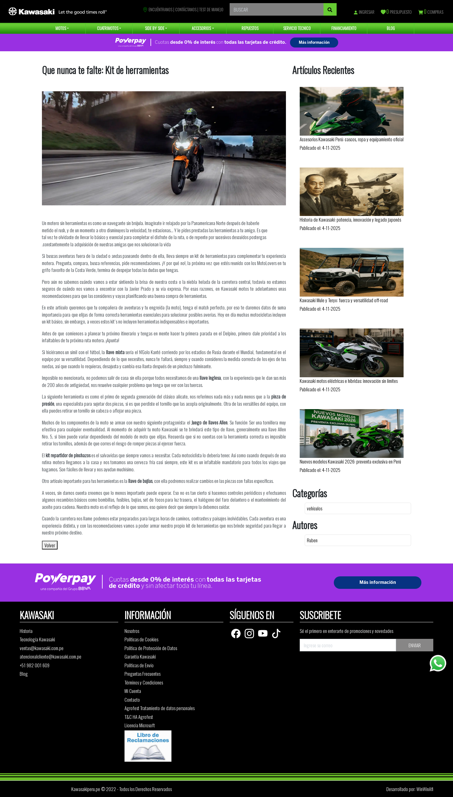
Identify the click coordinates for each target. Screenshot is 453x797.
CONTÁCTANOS (185, 9)
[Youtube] (263, 632)
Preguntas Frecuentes (142, 673)
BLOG (391, 28)
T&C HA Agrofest (139, 716)
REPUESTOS (250, 28)
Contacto (132, 699)
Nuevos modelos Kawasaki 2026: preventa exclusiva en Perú (350, 461)
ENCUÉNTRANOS (157, 9)
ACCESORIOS (201, 28)
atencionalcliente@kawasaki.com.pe (50, 656)
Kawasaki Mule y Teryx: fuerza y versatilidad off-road (344, 300)
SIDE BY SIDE (154, 28)
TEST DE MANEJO (211, 9)
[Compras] (421, 12)
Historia (26, 630)
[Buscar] (330, 9)
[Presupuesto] (383, 12)
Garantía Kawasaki (140, 656)
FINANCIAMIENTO (343, 28)
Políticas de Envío (139, 665)
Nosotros (132, 630)
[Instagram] (250, 632)
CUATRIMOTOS (107, 28)
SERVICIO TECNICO (297, 28)
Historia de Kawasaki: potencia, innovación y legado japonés (350, 219)
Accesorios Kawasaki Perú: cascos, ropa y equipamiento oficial (352, 139)
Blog (24, 673)
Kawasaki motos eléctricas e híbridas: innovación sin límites (349, 380)
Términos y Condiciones (144, 682)
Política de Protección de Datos (151, 647)
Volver (49, 545)
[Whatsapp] (438, 663)
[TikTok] (276, 632)
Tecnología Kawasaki (37, 639)
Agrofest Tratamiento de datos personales (160, 707)
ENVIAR (415, 645)
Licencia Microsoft (140, 725)
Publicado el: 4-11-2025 (320, 147)
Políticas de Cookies (141, 639)
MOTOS (60, 28)
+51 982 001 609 (34, 665)
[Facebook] (236, 632)
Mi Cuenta (133, 690)
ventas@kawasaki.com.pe (42, 647)
